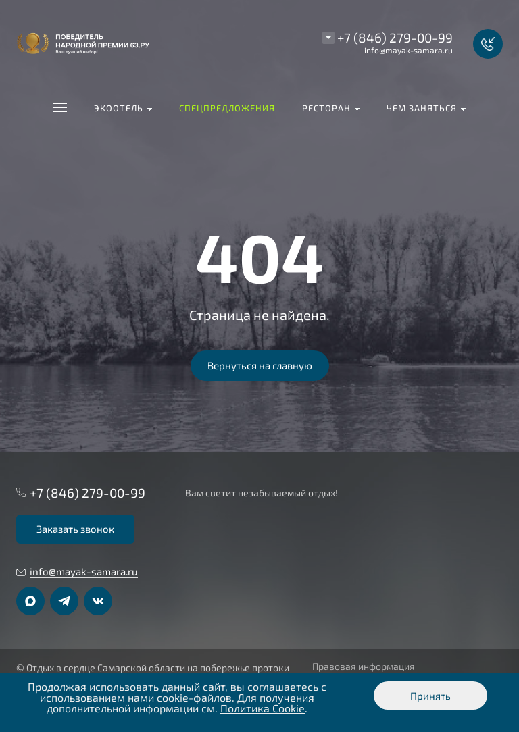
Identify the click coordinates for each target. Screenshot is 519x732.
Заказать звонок (75, 529)
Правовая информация (363, 666)
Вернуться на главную (259, 365)
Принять (430, 695)
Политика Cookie (262, 708)
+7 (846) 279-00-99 (395, 37)
